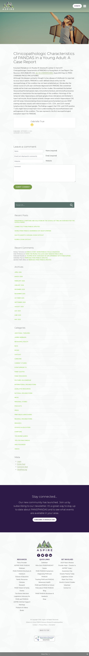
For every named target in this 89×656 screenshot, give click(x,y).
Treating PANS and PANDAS (44, 579)
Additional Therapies (22, 333)
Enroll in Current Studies (67, 582)
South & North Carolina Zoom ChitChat (29, 235)
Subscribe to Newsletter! (44, 519)
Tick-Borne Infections (22, 593)
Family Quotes (20, 372)
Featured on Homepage (23, 380)
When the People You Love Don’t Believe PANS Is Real (44, 254)
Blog (22, 133)
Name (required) (51, 151)
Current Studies (21, 363)
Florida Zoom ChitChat (23, 239)
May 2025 (18, 319)
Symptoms (18, 432)
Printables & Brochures (23, 415)
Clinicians (18, 359)
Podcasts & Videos (22, 608)
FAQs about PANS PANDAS (44, 588)
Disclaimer (52, 625)
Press (17, 410)
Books (17, 350)
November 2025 (20, 294)
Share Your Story (67, 579)
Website (49, 161)
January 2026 (19, 285)
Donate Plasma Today (67, 574)
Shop (44, 599)
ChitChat (18, 354)
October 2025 (19, 298)
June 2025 (18, 315)
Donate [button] (77, 6)
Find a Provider (22, 563)
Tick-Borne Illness (21, 436)
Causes (44, 568)
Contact (35, 625)
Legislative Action (67, 577)
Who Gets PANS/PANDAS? (44, 565)
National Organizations (23, 393)
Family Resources (21, 376)
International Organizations (25, 384)
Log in (19, 461)
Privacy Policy (43, 625)
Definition (44, 563)
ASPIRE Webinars (20, 337)
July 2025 (18, 311)
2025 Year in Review (67, 563)
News (17, 397)
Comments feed (22, 467)
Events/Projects (21, 367)
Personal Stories (21, 402)
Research (27, 133)
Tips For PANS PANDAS (22, 440)
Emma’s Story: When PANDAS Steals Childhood (43, 252)
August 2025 (19, 307)
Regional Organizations (23, 419)
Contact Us (67, 588)
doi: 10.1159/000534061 (44, 73)
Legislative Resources (23, 389)
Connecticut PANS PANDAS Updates (27, 227)
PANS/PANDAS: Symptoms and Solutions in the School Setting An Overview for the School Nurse (45, 221)
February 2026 (20, 281)
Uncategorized (20, 445)
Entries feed (21, 464)
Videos (17, 449)
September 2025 (20, 302)
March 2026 (19, 276)
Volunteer (67, 585)
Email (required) (51, 156)
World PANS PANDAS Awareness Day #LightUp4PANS (33, 231)
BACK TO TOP (44, 630)
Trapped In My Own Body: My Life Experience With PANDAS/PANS (49, 256)
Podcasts (18, 406)
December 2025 (20, 289)
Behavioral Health (21, 342)
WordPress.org (22, 470)
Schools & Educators (22, 427)
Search (71, 205)
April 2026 (18, 272)
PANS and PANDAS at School (44, 585)
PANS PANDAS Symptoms (44, 571)
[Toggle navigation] (84, 6)
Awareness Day (67, 571)
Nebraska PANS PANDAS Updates (36, 258)
